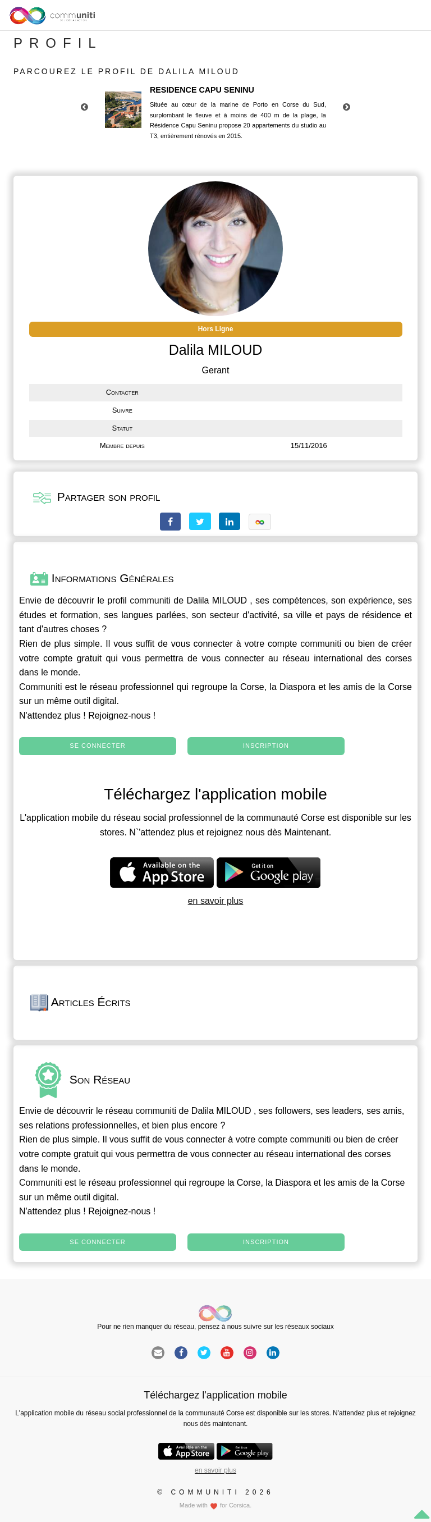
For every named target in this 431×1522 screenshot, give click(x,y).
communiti (150, 600)
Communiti (40, 687)
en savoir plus (216, 901)
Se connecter (97, 745)
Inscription (266, 745)
